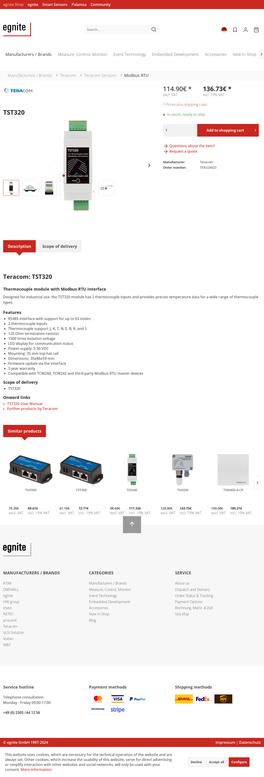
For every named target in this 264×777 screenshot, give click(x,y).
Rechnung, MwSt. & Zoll (194, 607)
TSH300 (30, 490)
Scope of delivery (59, 246)
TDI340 (132, 490)
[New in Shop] (244, 56)
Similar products (24, 431)
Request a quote (180, 151)
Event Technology (103, 595)
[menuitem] (121, 29)
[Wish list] (234, 29)
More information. (36, 769)
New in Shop (99, 613)
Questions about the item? (189, 145)
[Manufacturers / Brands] (28, 56)
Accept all (216, 762)
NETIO (8, 613)
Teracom (10, 626)
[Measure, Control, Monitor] (82, 56)
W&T (7, 644)
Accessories (98, 607)
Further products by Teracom (30, 408)
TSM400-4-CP (233, 490)
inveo (7, 607)
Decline (196, 762)
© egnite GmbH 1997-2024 (25, 742)
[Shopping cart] (256, 29)
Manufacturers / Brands (108, 583)
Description (19, 246)
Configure (239, 762)
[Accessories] (216, 56)
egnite (33, 4)
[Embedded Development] (175, 56)
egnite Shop (13, 4)
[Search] (154, 29)
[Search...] (121, 29)
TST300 (81, 490)
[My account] (245, 29)
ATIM (7, 583)
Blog (92, 620)
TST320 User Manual (22, 403)
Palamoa (79, 4)
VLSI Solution (13, 632)
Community (101, 4)
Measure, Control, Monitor (110, 589)
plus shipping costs (192, 104)
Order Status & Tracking (194, 595)
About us (182, 583)
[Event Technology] (129, 56)
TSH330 (182, 490)
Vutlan (8, 638)
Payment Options (188, 601)
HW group (11, 601)
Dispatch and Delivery (192, 589)
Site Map (182, 613)
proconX (10, 620)
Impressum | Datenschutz (238, 742)
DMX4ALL (11, 589)
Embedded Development (109, 601)
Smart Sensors (54, 4)
